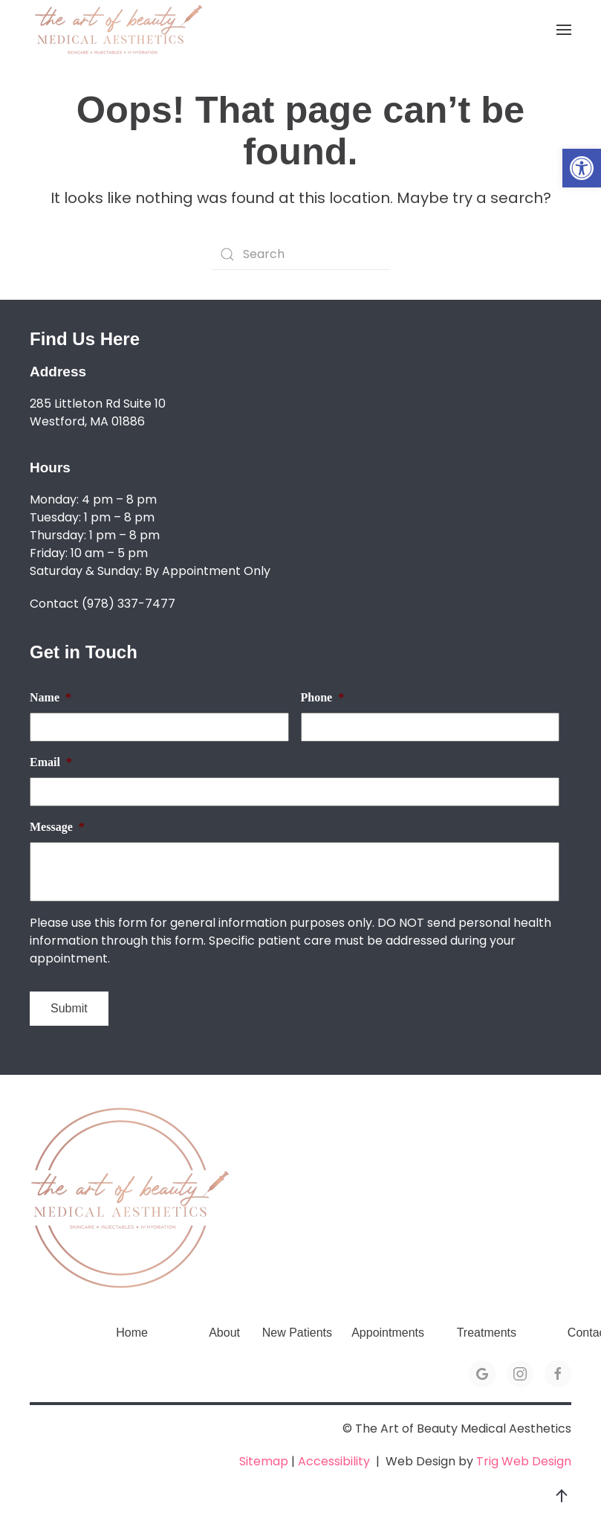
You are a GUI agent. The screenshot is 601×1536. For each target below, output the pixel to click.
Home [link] (132, 1332)
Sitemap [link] (263, 1461)
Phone (323, 697)
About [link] (224, 1332)
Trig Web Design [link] (523, 1461)
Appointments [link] (387, 1332)
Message (57, 826)
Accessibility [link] (334, 1461)
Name (50, 697)
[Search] (301, 254)
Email (51, 762)
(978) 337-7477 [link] (128, 603)
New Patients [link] (297, 1332)
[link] (581, 168)
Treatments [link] (486, 1332)
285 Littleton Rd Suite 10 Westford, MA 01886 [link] (98, 412)
